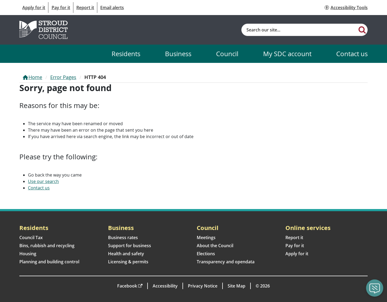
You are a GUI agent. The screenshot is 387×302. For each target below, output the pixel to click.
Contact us (352, 53)
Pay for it (61, 7)
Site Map (236, 286)
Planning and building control (49, 262)
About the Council (215, 246)
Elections (206, 254)
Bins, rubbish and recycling (46, 246)
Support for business (129, 246)
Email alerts (112, 7)
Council (227, 53)
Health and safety (126, 254)
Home (35, 77)
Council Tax (31, 237)
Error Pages (63, 77)
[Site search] (299, 30)
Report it (85, 7)
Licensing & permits (128, 262)
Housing (27, 254)
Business (178, 53)
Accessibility (165, 286)
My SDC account (287, 53)
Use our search (43, 181)
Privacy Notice (202, 286)
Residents (126, 53)
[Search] (362, 29)
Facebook (127, 286)
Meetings (206, 237)
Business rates (123, 237)
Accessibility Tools (349, 7)
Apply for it (33, 7)
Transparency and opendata (226, 262)
